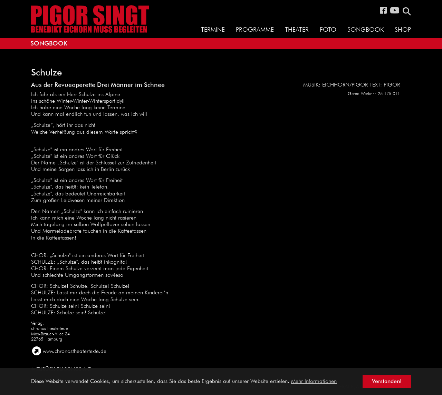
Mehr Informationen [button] (314, 381)
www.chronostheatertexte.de (74, 351)
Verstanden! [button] (387, 381)
